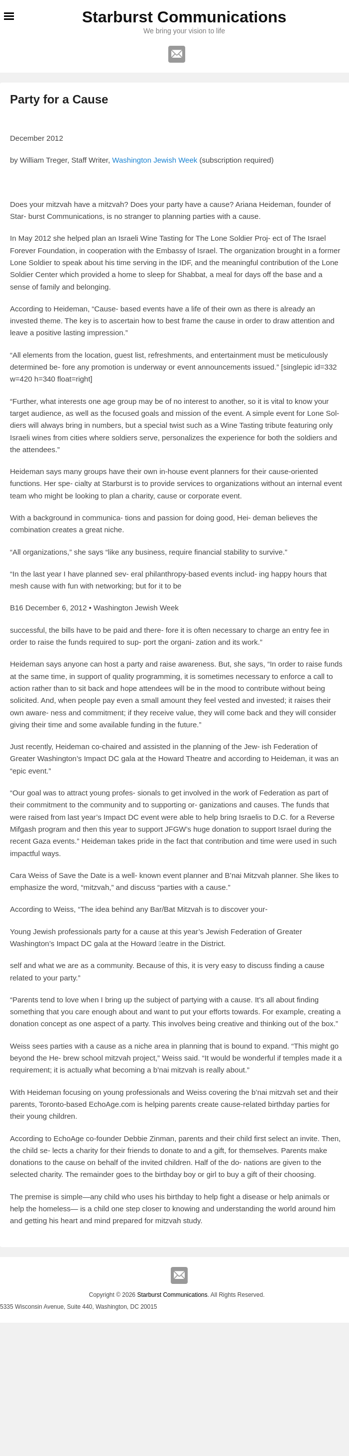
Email (176, 54)
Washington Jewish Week (154, 160)
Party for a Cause (59, 99)
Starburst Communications (184, 17)
